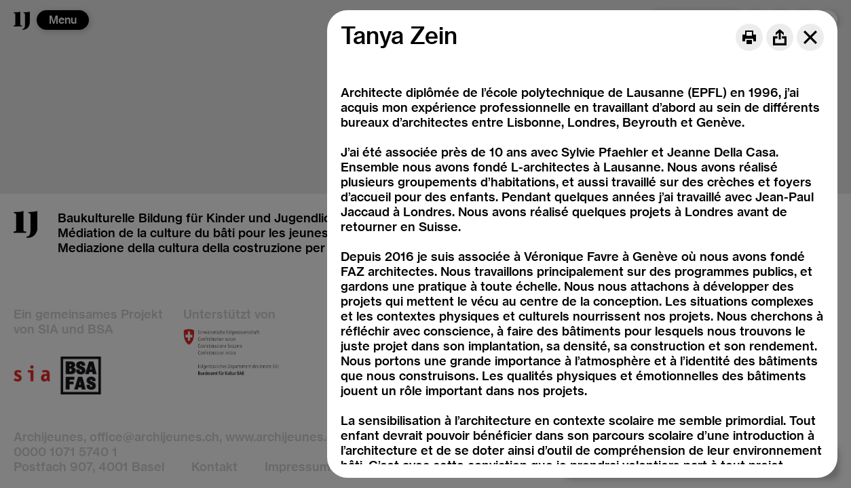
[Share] (779, 37)
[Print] (749, 37)
